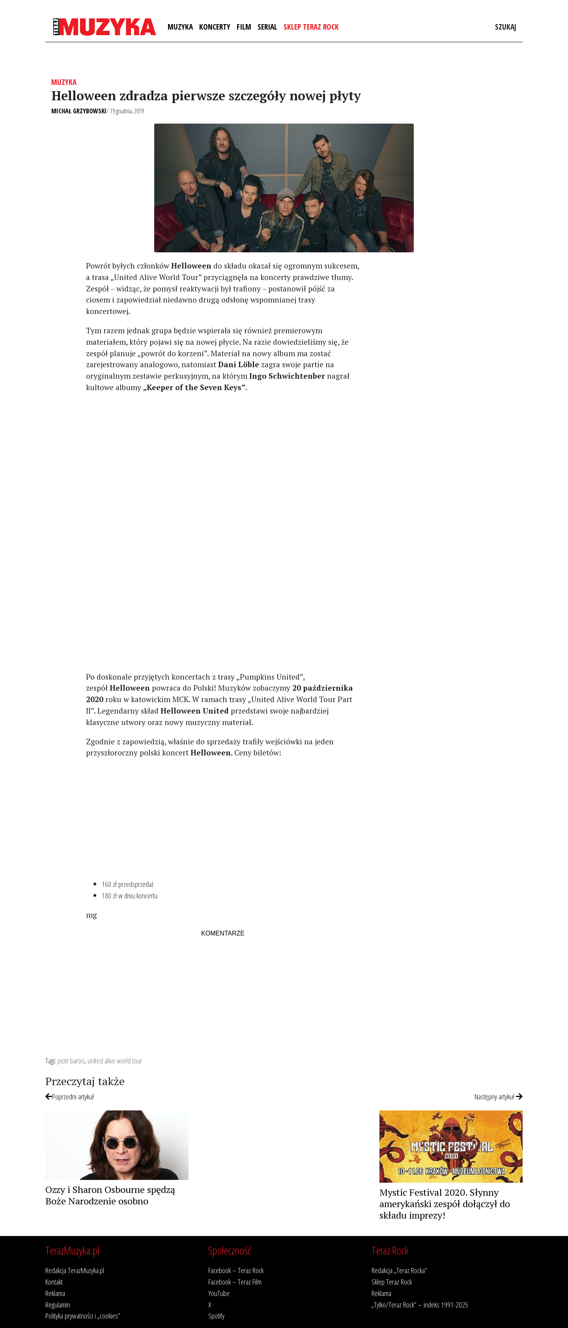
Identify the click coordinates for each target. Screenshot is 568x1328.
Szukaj (505, 26)
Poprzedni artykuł (69, 1096)
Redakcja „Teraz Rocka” (399, 1270)
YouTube (219, 1293)
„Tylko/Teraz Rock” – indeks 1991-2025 (420, 1304)
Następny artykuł (499, 1096)
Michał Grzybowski (78, 111)
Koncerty (214, 26)
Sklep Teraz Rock (311, 26)
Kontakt (54, 1281)
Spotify (216, 1315)
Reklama (55, 1293)
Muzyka (180, 26)
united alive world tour (115, 1060)
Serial (267, 26)
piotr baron (71, 1060)
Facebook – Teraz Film (235, 1281)
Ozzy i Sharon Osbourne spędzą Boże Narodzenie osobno (110, 1195)
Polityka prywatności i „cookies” (82, 1315)
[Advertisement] (222, 455)
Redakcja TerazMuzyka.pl (74, 1270)
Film (244, 26)
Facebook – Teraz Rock (235, 1270)
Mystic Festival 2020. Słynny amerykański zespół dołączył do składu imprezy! (444, 1203)
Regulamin (57, 1304)
